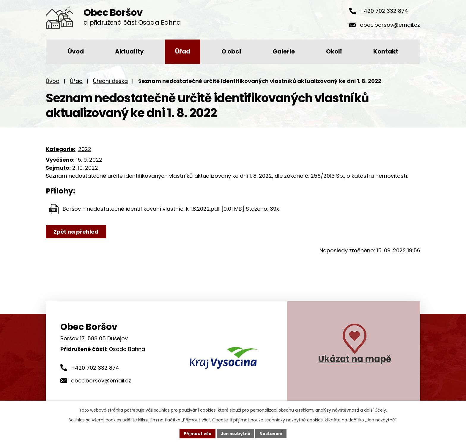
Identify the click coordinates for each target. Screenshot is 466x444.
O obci (231, 51)
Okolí (334, 51)
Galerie (284, 51)
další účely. (375, 410)
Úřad (182, 51)
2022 (84, 149)
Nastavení (272, 433)
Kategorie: (60, 149)
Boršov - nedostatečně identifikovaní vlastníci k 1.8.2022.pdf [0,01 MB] (153, 208)
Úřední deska (110, 81)
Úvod (76, 51)
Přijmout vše (196, 433)
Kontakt (385, 51)
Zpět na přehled (76, 231)
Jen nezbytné (235, 433)
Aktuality (129, 51)
